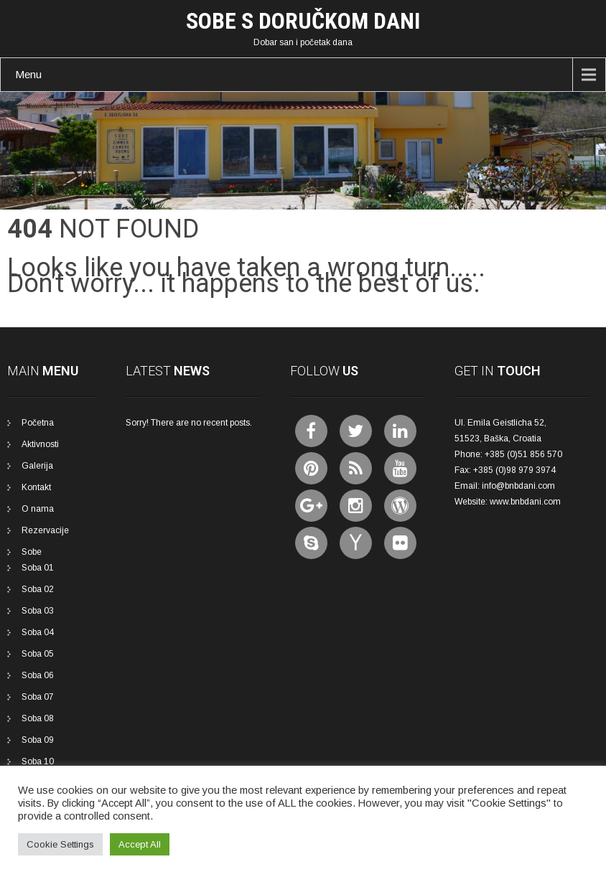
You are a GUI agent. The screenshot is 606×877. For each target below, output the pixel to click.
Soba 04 (38, 632)
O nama (38, 509)
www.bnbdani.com (525, 502)
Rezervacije (45, 530)
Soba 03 (38, 611)
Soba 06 (38, 675)
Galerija (37, 466)
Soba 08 (38, 718)
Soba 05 (38, 654)
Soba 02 (38, 589)
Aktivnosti (40, 444)
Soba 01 (38, 568)
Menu (28, 74)
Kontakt (36, 487)
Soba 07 (38, 697)
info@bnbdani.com (518, 486)
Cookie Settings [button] (60, 844)
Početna (38, 423)
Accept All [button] (139, 844)
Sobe (32, 552)
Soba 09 (38, 740)
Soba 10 (38, 761)
